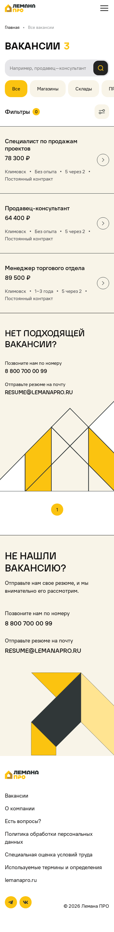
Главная (12, 27)
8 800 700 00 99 (26, 371)
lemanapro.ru (21, 880)
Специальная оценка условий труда (48, 854)
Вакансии (16, 795)
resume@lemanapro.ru (39, 392)
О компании (20, 808)
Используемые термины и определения (53, 867)
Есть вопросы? (23, 821)
